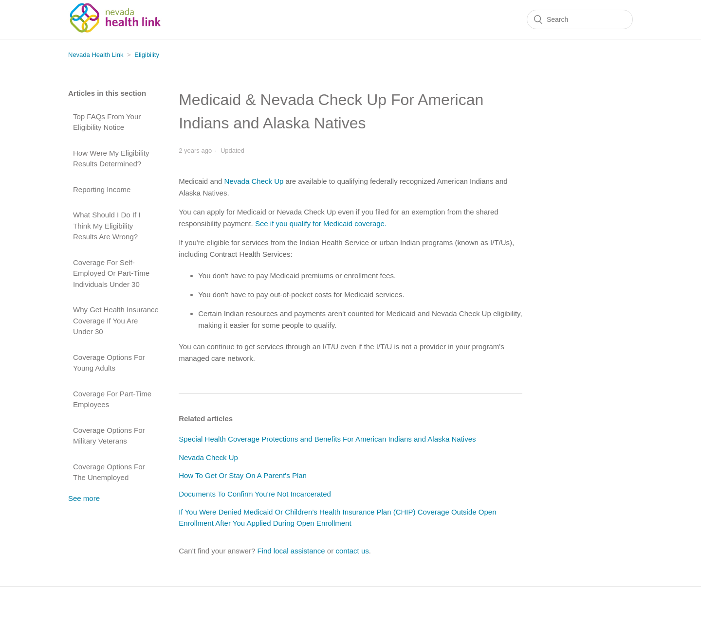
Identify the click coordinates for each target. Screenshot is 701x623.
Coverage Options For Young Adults (109, 363)
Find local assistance (291, 551)
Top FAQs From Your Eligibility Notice (107, 122)
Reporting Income (101, 189)
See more (84, 498)
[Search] (580, 19)
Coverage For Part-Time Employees (112, 399)
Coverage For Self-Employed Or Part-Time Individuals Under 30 (111, 273)
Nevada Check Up (254, 181)
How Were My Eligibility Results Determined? (111, 158)
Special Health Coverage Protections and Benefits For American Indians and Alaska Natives (327, 439)
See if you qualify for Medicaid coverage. (321, 223)
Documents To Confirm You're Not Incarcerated (255, 494)
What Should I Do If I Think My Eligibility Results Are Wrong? (106, 226)
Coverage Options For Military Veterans (109, 435)
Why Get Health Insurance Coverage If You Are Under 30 (116, 320)
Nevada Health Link (95, 54)
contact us (352, 551)
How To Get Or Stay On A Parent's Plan (243, 475)
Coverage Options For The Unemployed (109, 472)
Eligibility (146, 54)
